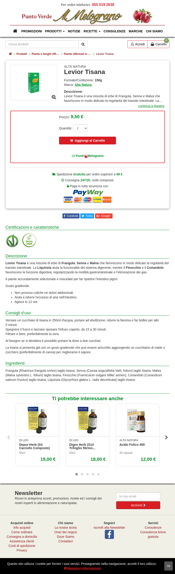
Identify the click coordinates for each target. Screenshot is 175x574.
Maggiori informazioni (82, 568)
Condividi (72, 216)
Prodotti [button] (55, 31)
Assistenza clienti (22, 541)
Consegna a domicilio (22, 536)
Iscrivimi (138, 505)
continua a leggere (151, 106)
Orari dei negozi (65, 532)
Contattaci (65, 541)
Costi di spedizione (21, 546)
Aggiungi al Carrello (87, 140)
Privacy (22, 550)
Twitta (89, 216)
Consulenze (115, 31)
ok (168, 566)
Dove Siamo (65, 536)
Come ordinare (22, 532)
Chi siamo (154, 31)
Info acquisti (22, 527)
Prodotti (21, 54)
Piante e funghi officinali (47, 54)
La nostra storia (66, 527)
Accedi (137, 44)
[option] (33, 82)
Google (105, 216)
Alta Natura (83, 85)
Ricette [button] (92, 31)
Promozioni (31, 31)
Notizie (74, 31)
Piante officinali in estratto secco (85, 54)
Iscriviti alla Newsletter (109, 527)
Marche (136, 31)
